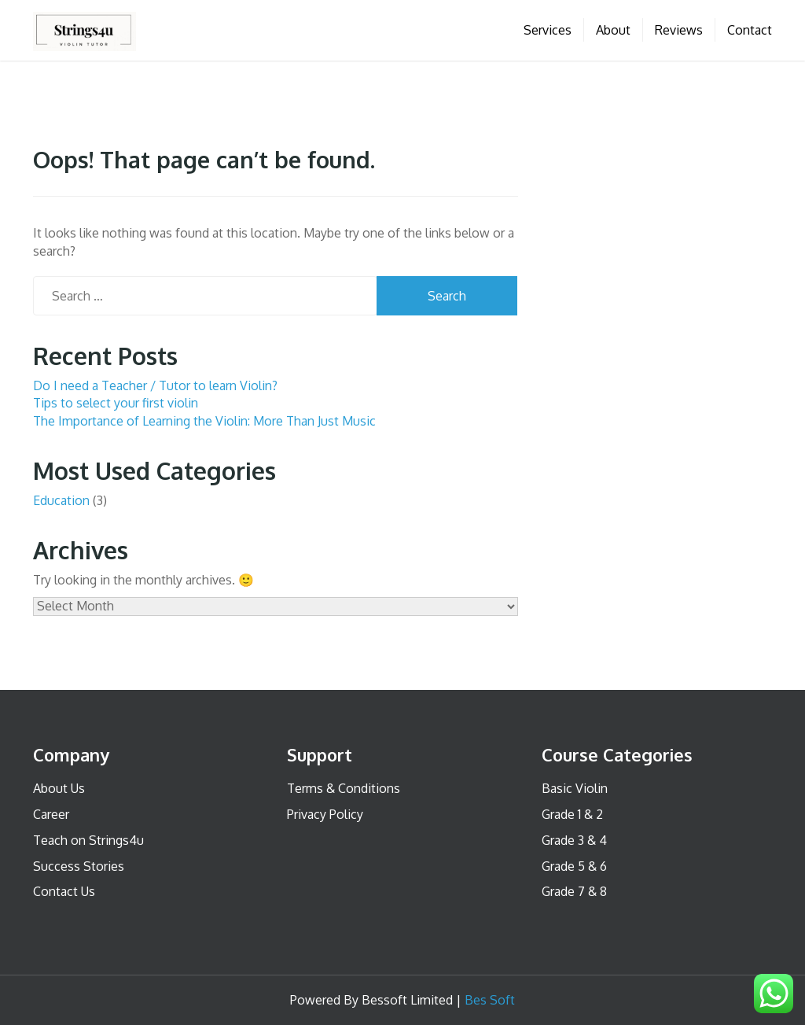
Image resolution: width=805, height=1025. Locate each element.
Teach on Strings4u (88, 840)
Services (548, 30)
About (613, 30)
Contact (749, 30)
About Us (59, 788)
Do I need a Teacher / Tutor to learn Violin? (155, 385)
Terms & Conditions (343, 788)
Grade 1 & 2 (572, 814)
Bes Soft (490, 1000)
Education (61, 500)
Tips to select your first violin (115, 403)
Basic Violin (575, 788)
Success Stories (78, 866)
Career (51, 814)
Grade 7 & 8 (574, 891)
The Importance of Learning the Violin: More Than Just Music (204, 421)
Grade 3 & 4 (574, 840)
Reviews (679, 30)
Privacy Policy (325, 814)
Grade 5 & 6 (574, 866)
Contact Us (64, 891)
